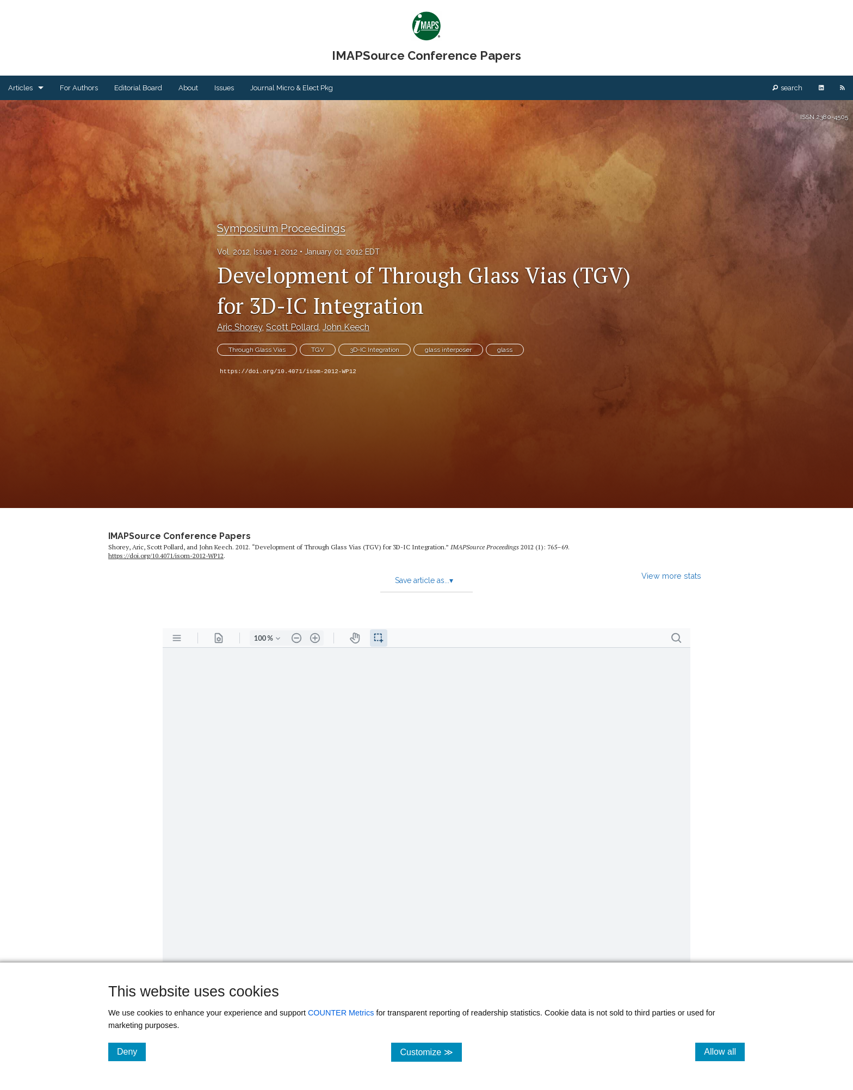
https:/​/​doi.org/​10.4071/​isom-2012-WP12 (166, 555)
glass (504, 350)
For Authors (79, 88)
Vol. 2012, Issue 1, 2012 (257, 251)
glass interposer (448, 350)
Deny (131, 1051)
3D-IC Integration (374, 350)
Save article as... (424, 580)
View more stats (671, 575)
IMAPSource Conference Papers (179, 536)
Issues (224, 88)
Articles (20, 88)
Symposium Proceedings (281, 228)
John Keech (346, 327)
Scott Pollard (292, 327)
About (188, 88)
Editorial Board (138, 88)
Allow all (724, 1051)
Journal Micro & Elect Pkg (291, 88)
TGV (317, 350)
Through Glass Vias (257, 350)
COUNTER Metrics (341, 1012)
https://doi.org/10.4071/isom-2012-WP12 (288, 371)
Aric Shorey (239, 327)
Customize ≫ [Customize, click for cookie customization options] (430, 1051)
